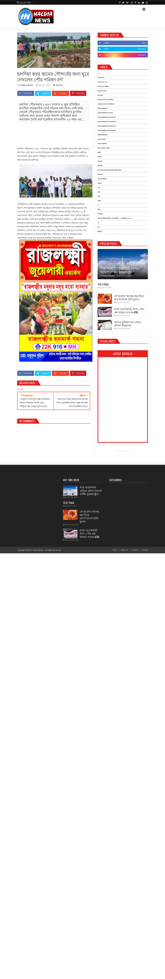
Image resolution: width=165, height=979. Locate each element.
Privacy (135, 550)
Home (114, 550)
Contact (145, 550)
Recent (59, 85)
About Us (124, 550)
